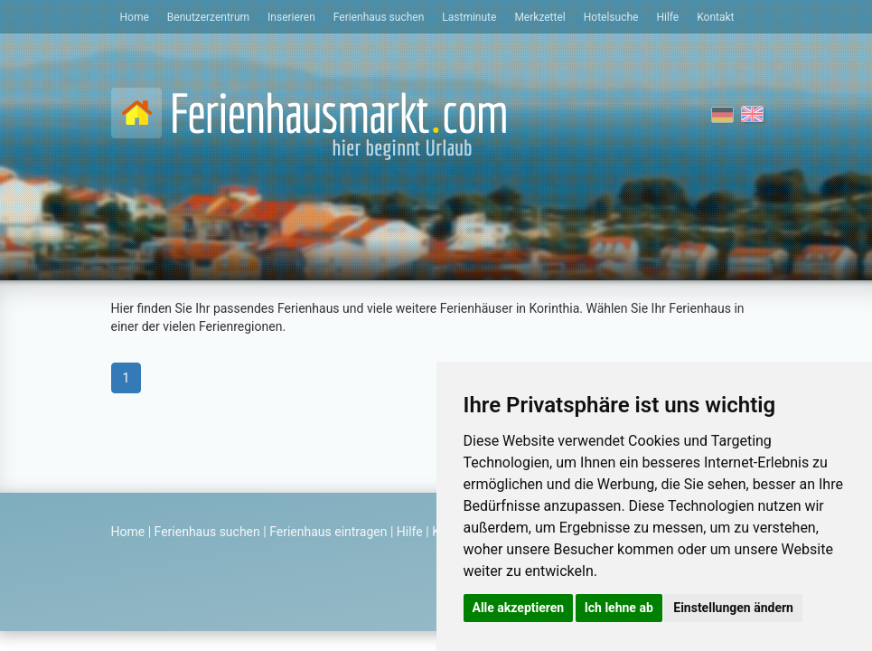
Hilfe (667, 17)
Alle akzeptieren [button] (519, 607)
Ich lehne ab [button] (619, 607)
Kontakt (715, 17)
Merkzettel (539, 17)
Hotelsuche (611, 17)
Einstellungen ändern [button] (733, 607)
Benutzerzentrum (208, 17)
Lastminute (469, 17)
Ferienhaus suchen (378, 17)
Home (134, 17)
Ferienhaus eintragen (328, 531)
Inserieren (291, 17)
